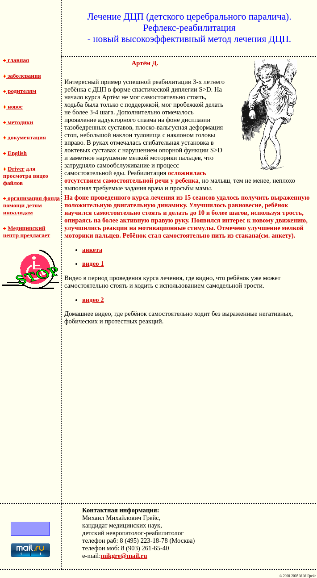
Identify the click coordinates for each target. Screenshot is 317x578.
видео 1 (93, 263)
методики (18, 122)
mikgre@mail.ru (124, 555)
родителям (20, 91)
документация (24, 137)
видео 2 (93, 299)
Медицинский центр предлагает (26, 232)
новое (13, 106)
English (17, 153)
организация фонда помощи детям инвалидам (31, 205)
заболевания (22, 75)
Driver (16, 168)
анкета (92, 249)
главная (16, 60)
